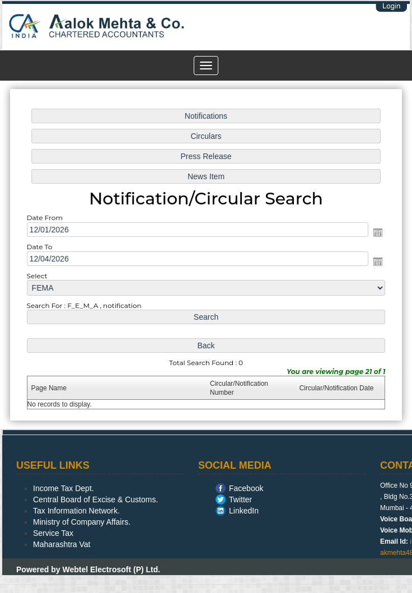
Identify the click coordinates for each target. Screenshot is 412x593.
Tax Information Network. (76, 510)
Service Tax (53, 533)
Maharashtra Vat (61, 544)
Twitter (240, 499)
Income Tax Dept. (63, 488)
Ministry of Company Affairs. (81, 521)
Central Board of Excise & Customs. (95, 499)
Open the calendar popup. (373, 233)
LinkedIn (244, 510)
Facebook (246, 488)
